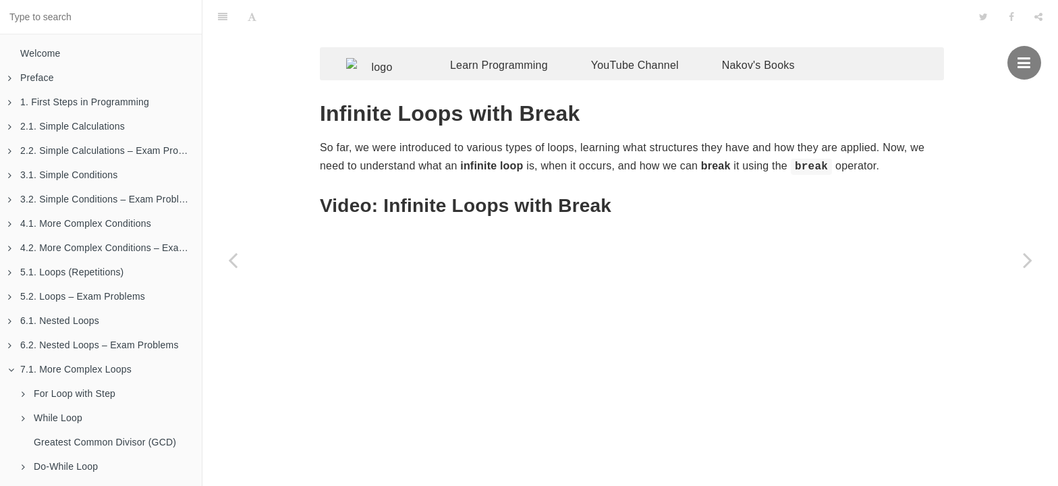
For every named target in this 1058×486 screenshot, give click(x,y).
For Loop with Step (68, 393)
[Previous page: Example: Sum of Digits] (232, 260)
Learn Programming (519, 39)
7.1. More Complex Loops (70, 369)
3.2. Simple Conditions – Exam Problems (102, 199)
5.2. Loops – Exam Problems (76, 296)
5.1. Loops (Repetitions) (65, 272)
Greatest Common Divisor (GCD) (105, 442)
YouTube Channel (655, 39)
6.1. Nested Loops (53, 320)
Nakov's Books (778, 39)
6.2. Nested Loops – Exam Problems (93, 345)
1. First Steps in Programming (78, 102)
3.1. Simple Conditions (62, 174)
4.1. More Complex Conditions (79, 223)
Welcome (40, 53)
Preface (31, 77)
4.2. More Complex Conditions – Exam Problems (105, 247)
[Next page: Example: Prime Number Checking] (1027, 260)
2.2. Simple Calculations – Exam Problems (105, 150)
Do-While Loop (60, 466)
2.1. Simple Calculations (66, 126)
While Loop (52, 417)
